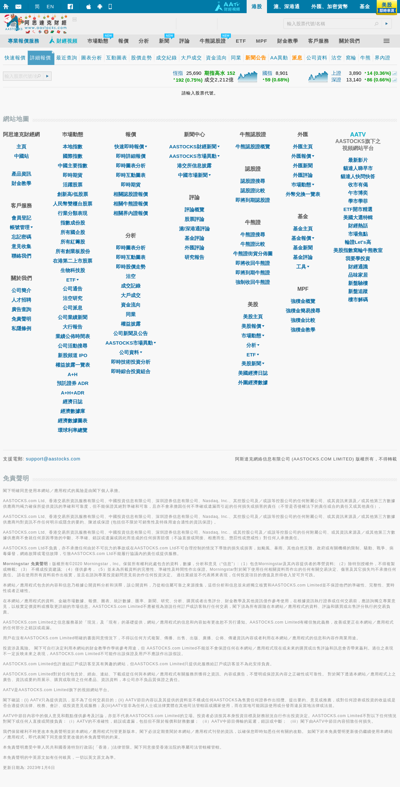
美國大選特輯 (358, 217)
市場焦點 (358, 234)
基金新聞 (303, 247)
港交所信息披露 (194, 165)
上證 (336, 73)
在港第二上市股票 (72, 261)
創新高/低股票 (72, 194)
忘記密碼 (21, 237)
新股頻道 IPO (72, 355)
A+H (73, 374)
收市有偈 (358, 184)
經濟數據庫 (72, 411)
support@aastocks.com (53, 458)
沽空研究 (72, 298)
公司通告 (72, 288)
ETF (72, 280)
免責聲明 (21, 319)
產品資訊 (21, 174)
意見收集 (21, 246)
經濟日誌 (72, 401)
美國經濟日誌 (253, 373)
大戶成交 (131, 295)
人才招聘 (21, 300)
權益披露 (131, 324)
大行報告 (72, 327)
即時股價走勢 (130, 266)
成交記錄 (131, 285)
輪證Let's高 (358, 242)
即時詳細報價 (130, 156)
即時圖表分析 (130, 165)
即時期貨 (72, 175)
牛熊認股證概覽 (252, 146)
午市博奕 (358, 193)
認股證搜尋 (252, 181)
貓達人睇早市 (358, 168)
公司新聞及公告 (130, 333)
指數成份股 (72, 222)
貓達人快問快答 (358, 176)
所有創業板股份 (73, 251)
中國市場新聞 (194, 175)
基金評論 (194, 238)
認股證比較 (252, 190)
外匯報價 (302, 156)
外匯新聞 (303, 165)
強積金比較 (303, 320)
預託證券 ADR (73, 383)
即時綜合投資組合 (130, 371)
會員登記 (21, 218)
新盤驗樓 (358, 283)
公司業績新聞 (72, 317)
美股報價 (252, 326)
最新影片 (358, 160)
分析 (252, 345)
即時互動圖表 (130, 175)
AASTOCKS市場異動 (130, 343)
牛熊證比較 (252, 244)
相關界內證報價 (130, 213)
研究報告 (194, 257)
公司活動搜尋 (72, 346)
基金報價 (302, 238)
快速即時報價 (130, 146)
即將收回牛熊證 (252, 263)
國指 (267, 73)
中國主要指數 (72, 165)
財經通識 (358, 266)
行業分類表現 (72, 213)
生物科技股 (72, 270)
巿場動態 (302, 184)
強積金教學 (303, 329)
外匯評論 (194, 247)
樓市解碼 (358, 299)
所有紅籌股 (72, 242)
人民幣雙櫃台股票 (72, 203)
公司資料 (130, 352)
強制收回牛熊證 (252, 282)
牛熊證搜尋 (252, 234)
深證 (336, 79)
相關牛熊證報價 (130, 203)
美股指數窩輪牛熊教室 (358, 250)
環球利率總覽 (72, 430)
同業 (131, 314)
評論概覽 (194, 209)
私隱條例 (21, 328)
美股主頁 (253, 316)
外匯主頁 (303, 146)
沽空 (131, 276)
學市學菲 (358, 201)
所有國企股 (72, 232)
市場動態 (252, 335)
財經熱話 (358, 225)
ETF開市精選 (358, 209)
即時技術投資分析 (130, 362)
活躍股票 (72, 184)
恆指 (178, 73)
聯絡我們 (21, 256)
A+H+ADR (72, 392)
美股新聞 (252, 363)
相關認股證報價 (130, 194)
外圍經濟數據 (253, 382)
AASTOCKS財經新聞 (194, 146)
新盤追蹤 (358, 291)
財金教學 (21, 183)
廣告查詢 (21, 309)
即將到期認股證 (252, 200)
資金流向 (131, 305)
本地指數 (72, 146)
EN (50, 6)
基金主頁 (303, 228)
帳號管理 (21, 227)
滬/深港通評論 (194, 228)
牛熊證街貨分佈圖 (253, 253)
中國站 (21, 156)
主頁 (21, 146)
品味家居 (358, 275)
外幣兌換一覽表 (303, 194)
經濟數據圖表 (72, 420)
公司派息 (72, 307)
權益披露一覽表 (73, 365)
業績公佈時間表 (73, 336)
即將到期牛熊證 (252, 272)
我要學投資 (357, 258)
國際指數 (72, 156)
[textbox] (21, 76)
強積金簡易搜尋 (303, 310)
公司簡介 (21, 290)
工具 (302, 266)
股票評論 (194, 219)
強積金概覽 (303, 301)
